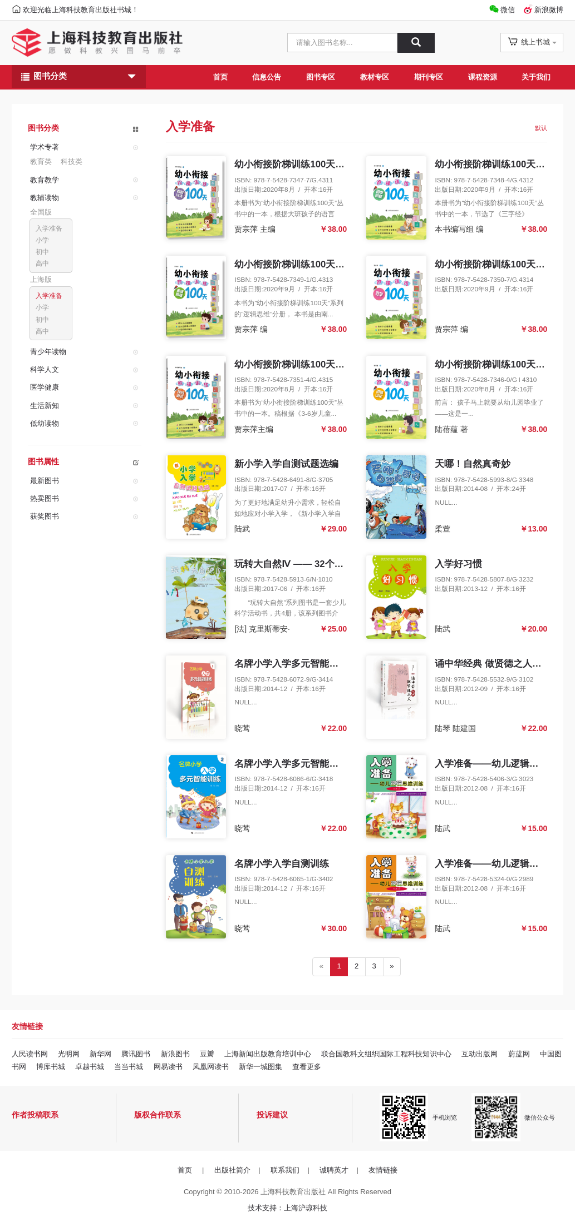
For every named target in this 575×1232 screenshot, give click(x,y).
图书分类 (78, 76)
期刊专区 (428, 77)
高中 (42, 263)
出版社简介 (232, 1170)
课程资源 (482, 77)
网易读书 (168, 1066)
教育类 (41, 161)
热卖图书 (44, 498)
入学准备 (49, 228)
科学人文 (44, 369)
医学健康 (44, 387)
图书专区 (320, 77)
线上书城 (532, 42)
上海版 (41, 279)
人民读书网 (30, 1054)
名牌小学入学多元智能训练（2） (303, 763)
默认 (541, 128)
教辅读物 (44, 197)
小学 (42, 240)
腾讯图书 (135, 1054)
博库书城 (50, 1066)
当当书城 (128, 1066)
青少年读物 (48, 351)
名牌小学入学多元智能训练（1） (303, 663)
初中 (42, 251)
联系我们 (285, 1170)
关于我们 (536, 77)
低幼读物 (44, 423)
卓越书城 (89, 1066)
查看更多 (306, 1066)
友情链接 (382, 1170)
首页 (220, 77)
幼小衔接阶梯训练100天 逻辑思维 (304, 264)
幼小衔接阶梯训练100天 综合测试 (304, 364)
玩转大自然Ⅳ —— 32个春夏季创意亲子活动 (326, 564)
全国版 (41, 212)
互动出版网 (479, 1054)
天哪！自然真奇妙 (472, 464)
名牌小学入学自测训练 (281, 863)
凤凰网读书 (211, 1066)
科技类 (71, 161)
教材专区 (374, 77)
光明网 (69, 1054)
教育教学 (44, 180)
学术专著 (44, 147)
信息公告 (266, 77)
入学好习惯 (458, 564)
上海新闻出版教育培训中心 (267, 1054)
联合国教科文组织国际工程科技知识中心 (386, 1054)
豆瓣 (207, 1054)
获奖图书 (44, 516)
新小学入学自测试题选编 (286, 464)
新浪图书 (175, 1054)
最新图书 (44, 480)
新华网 (100, 1054)
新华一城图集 (260, 1066)
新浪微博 (548, 10)
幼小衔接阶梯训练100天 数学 (496, 264)
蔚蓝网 (519, 1054)
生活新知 (44, 405)
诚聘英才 (334, 1170)
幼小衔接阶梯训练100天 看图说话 (304, 164)
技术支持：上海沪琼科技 (287, 1208)
